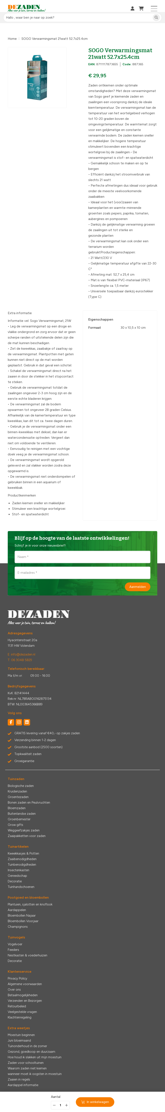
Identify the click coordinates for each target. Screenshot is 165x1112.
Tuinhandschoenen (21, 887)
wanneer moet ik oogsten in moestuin (35, 1074)
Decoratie (15, 881)
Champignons (18, 927)
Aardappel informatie (23, 1085)
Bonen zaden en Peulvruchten (29, 802)
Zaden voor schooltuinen (26, 1063)
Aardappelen (17, 910)
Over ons (14, 990)
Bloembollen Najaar (22, 915)
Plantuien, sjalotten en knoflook (30, 904)
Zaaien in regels (19, 1079)
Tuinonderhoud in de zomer (27, 1046)
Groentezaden (18, 797)
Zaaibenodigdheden (22, 859)
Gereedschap (17, 876)
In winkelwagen (95, 1102)
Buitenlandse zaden (22, 814)
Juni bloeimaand (19, 1040)
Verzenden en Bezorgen (25, 1001)
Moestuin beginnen (21, 1035)
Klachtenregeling (19, 1017)
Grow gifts (15, 825)
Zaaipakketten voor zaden (27, 836)
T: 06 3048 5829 (20, 660)
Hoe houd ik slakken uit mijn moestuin (34, 1057)
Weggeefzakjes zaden (24, 830)
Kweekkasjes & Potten (23, 853)
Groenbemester (19, 819)
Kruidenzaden (17, 791)
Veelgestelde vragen (22, 1012)
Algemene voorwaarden (25, 984)
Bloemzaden (17, 808)
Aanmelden (137, 587)
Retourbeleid (17, 1006)
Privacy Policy (17, 978)
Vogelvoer (15, 944)
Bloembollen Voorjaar (23, 921)
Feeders (13, 950)
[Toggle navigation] (154, 8)
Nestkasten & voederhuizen (27, 955)
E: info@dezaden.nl (21, 654)
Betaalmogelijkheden (23, 995)
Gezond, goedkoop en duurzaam (31, 1052)
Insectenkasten (18, 870)
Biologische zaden (21, 786)
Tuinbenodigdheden (22, 865)
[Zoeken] (156, 17)
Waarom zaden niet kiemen (27, 1068)
